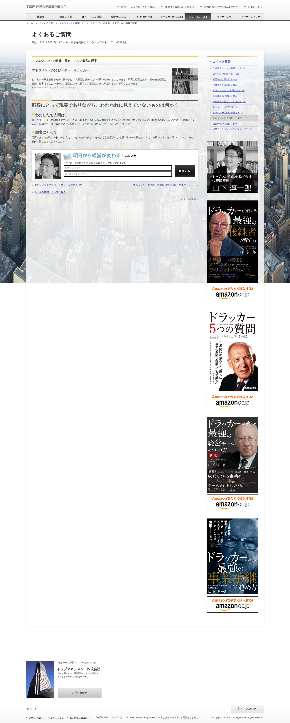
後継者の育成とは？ (225, 85)
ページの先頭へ (190, 199)
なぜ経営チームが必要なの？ (229, 68)
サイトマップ (57, 718)
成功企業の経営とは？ (226, 74)
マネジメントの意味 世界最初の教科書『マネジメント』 (164, 185)
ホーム (33, 709)
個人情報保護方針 (80, 718)
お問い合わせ (79, 692)
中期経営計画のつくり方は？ (229, 101)
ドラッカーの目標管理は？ (228, 112)
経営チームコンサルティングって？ (232, 129)
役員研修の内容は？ (225, 123)
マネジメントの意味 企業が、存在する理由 (58, 185)
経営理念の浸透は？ (225, 96)
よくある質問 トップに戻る (50, 192)
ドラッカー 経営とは (225, 107)
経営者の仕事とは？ (225, 79)
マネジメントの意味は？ (227, 118)
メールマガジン (37, 718)
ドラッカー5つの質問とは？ (229, 90)
